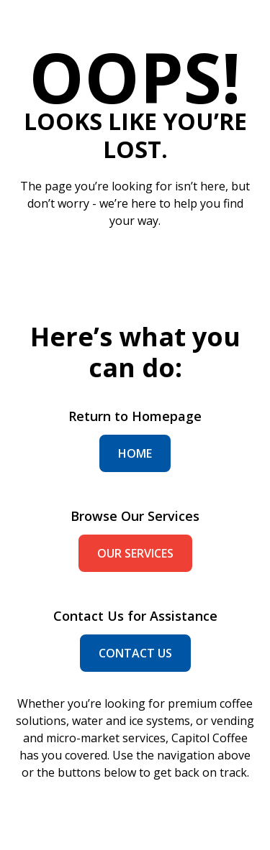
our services (135, 553)
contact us (135, 653)
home (135, 453)
